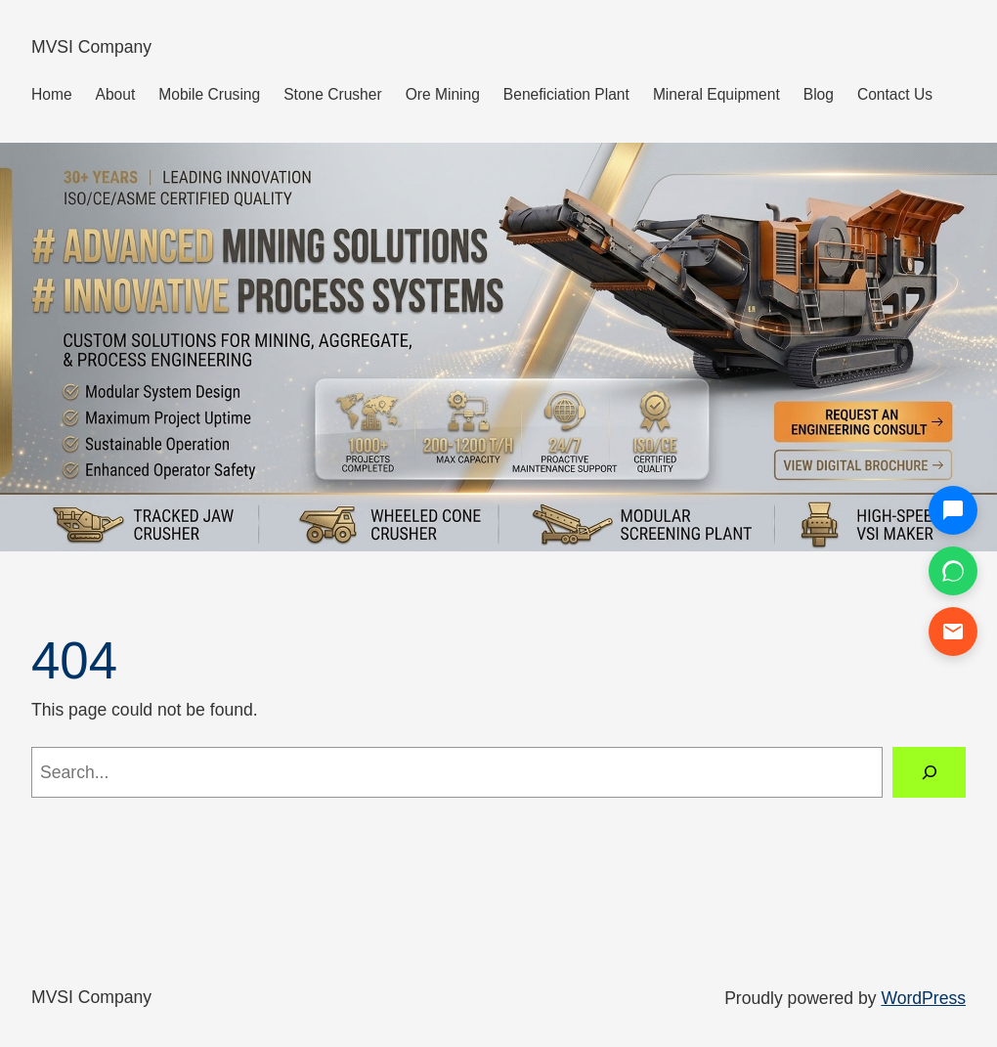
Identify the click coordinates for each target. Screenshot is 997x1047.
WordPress (923, 998)
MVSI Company (91, 47)
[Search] (929, 772)
